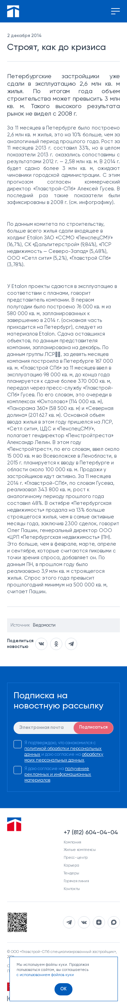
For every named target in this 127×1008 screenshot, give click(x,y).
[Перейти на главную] (13, 11)
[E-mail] (63, 728)
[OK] (63, 989)
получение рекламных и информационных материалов (57, 775)
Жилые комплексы (80, 850)
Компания (72, 842)
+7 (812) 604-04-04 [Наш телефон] (91, 833)
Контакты (72, 889)
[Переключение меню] (115, 11)
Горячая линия (76, 881)
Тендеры (71, 873)
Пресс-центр (76, 857)
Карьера (71, 865)
